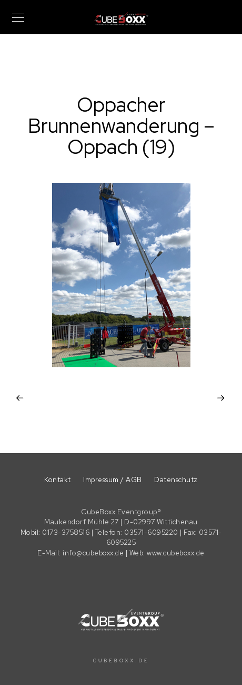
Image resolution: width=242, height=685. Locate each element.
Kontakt (57, 479)
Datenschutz (176, 479)
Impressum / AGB (112, 479)
